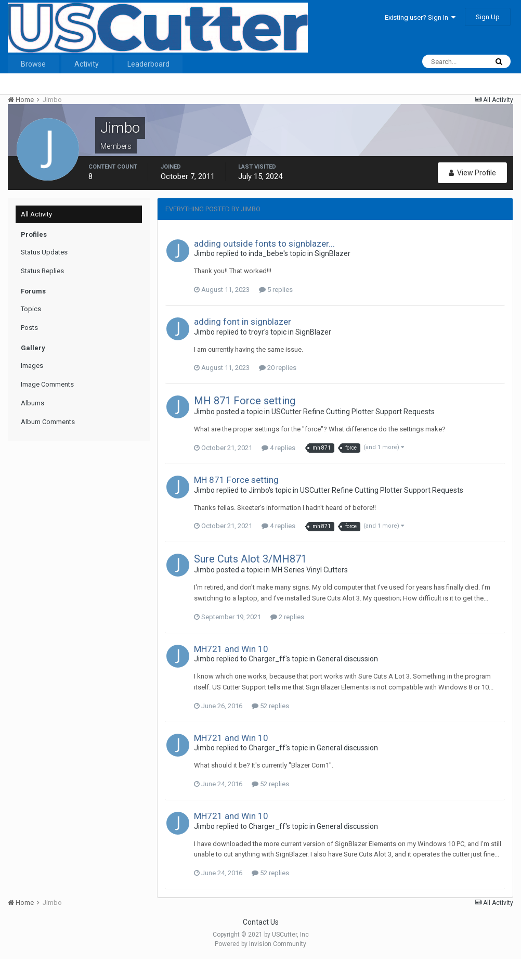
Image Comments (47, 384)
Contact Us (261, 922)
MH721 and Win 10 (231, 649)
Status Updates (44, 252)
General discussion (347, 659)
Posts (29, 327)
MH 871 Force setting (244, 400)
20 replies (277, 368)
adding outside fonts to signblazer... (264, 243)
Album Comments (48, 422)
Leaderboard (148, 64)
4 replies (278, 448)
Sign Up (488, 17)
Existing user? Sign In (420, 17)
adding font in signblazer (242, 321)
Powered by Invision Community (260, 944)
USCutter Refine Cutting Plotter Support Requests (353, 411)
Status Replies (42, 271)
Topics (31, 309)
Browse (33, 64)
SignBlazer (332, 253)
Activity (86, 64)
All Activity (36, 214)
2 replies (287, 617)
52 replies (270, 706)
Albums (32, 403)
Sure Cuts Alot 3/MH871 (250, 559)
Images (32, 365)
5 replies (276, 289)
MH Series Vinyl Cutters (309, 570)
